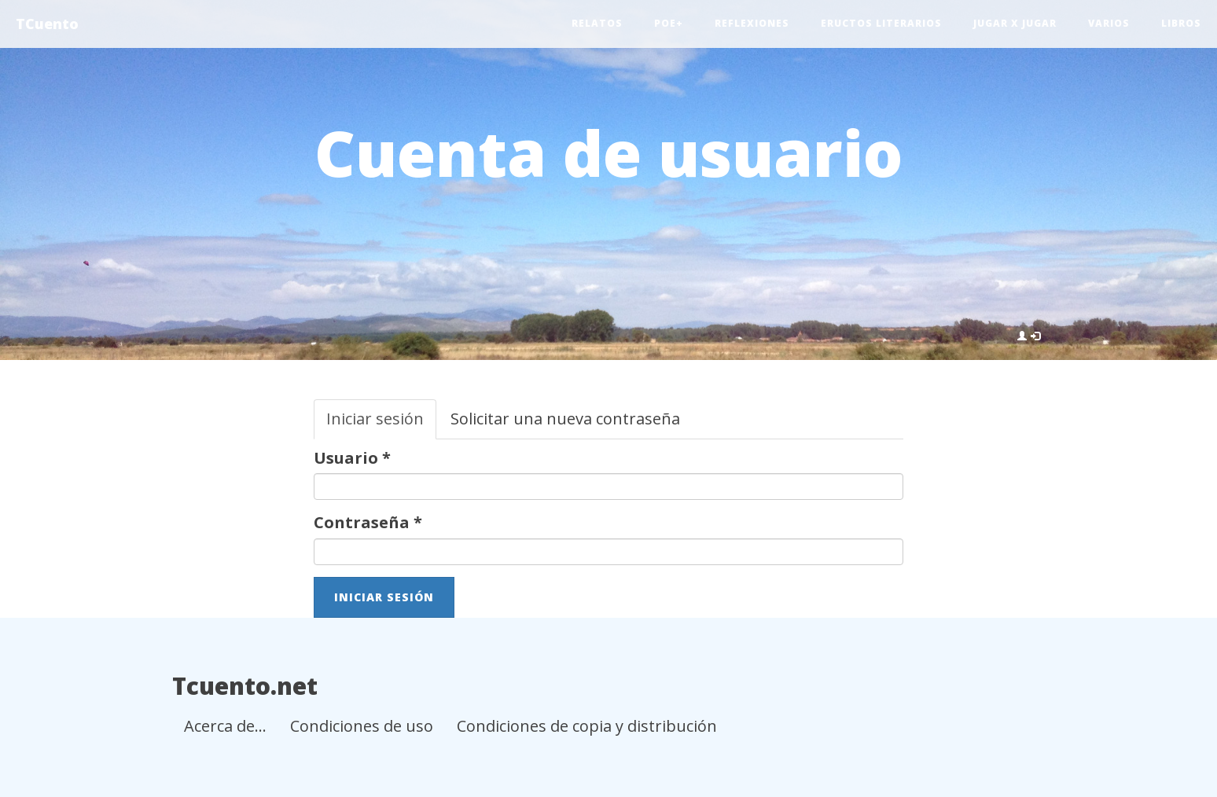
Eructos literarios (881, 23)
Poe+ (668, 23)
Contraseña (368, 522)
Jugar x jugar (1015, 23)
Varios (1109, 23)
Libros (1181, 23)
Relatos (597, 23)
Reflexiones (752, 23)
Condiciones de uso (361, 725)
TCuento (47, 23)
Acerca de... (225, 725)
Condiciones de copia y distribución (587, 725)
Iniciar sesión (381, 423)
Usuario (352, 457)
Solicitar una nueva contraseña (565, 418)
